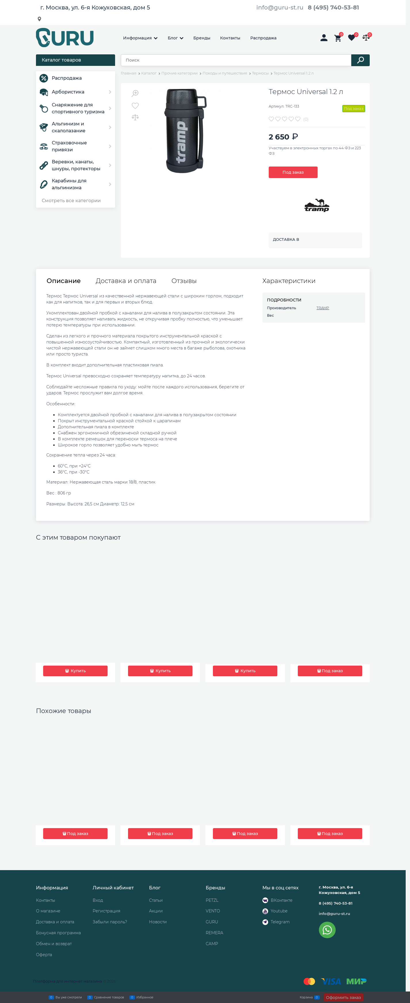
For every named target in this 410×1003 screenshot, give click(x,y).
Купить (78, 670)
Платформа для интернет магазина (67, 981)
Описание (64, 281)
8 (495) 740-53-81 (333, 7)
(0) (306, 119)
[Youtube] (265, 911)
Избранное (144, 997)
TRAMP (322, 308)
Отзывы (184, 281)
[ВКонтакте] (265, 900)
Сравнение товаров (109, 997)
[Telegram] (265, 922)
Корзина (306, 997)
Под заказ (293, 172)
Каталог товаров (61, 60)
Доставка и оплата (126, 281)
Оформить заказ (343, 997)
